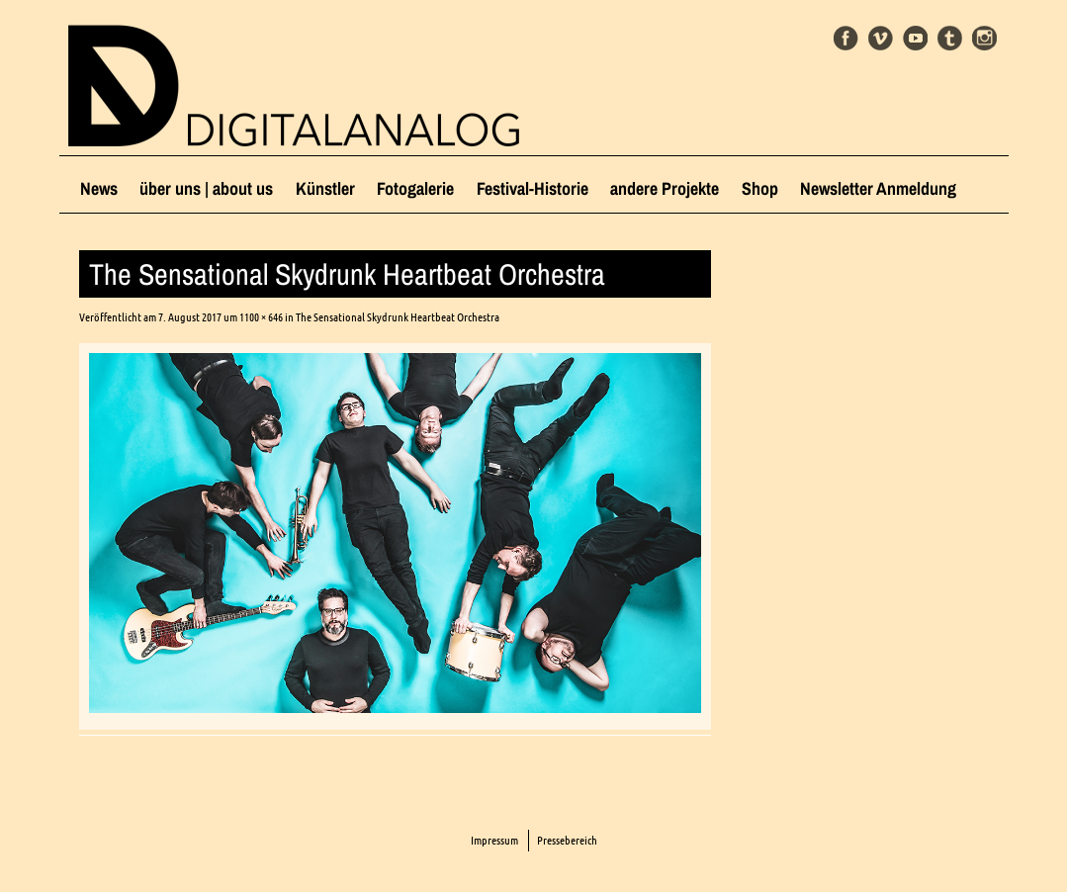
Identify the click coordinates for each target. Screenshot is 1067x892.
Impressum (494, 840)
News (99, 188)
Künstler (325, 188)
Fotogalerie (415, 188)
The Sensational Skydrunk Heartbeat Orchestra (397, 317)
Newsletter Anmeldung (878, 188)
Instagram (984, 38)
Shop (760, 188)
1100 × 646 (261, 317)
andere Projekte (664, 188)
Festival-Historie (532, 188)
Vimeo (880, 38)
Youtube (915, 38)
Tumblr (949, 38)
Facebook (846, 38)
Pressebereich (567, 840)
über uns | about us (206, 188)
